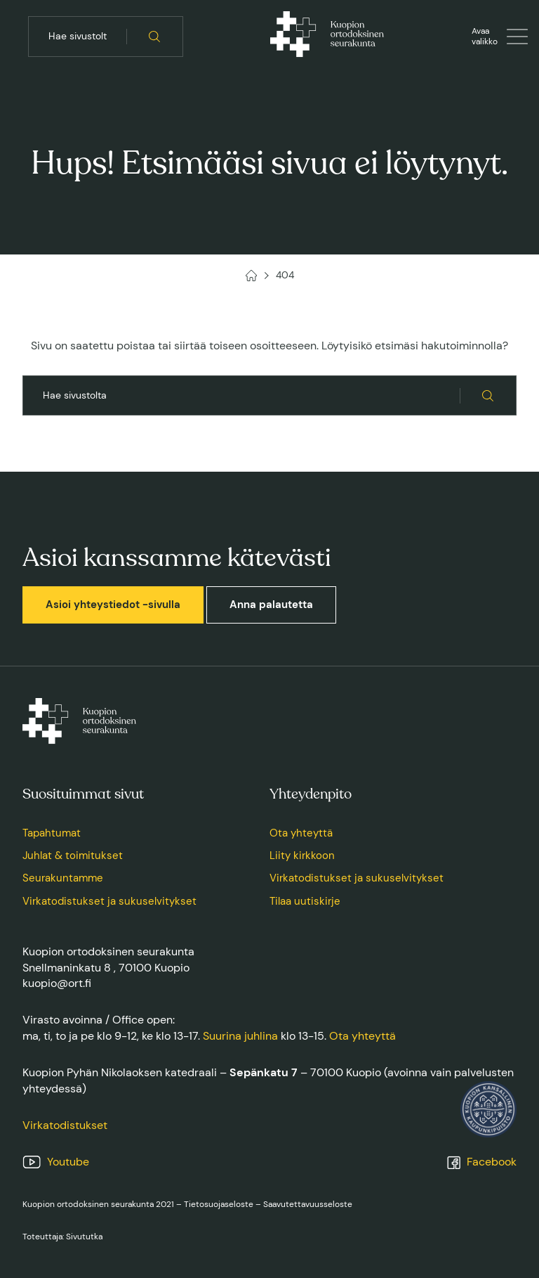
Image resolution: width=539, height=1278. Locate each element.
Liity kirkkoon (302, 855)
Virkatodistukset (64, 1125)
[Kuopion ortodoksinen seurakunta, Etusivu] (327, 36)
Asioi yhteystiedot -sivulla (113, 605)
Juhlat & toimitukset (72, 855)
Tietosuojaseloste (218, 1204)
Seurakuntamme (62, 878)
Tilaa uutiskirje (305, 901)
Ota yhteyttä (301, 833)
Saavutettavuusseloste (307, 1204)
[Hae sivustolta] (154, 36)
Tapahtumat (51, 833)
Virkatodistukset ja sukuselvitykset (109, 901)
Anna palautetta (271, 605)
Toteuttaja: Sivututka (62, 1236)
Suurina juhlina (240, 1035)
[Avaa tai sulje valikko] (500, 36)
